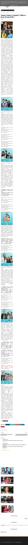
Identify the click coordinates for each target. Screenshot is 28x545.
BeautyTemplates (8, 542)
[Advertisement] (14, 458)
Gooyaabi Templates (19, 542)
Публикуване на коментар (6, 450)
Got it (17, 5)
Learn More (13, 5)
